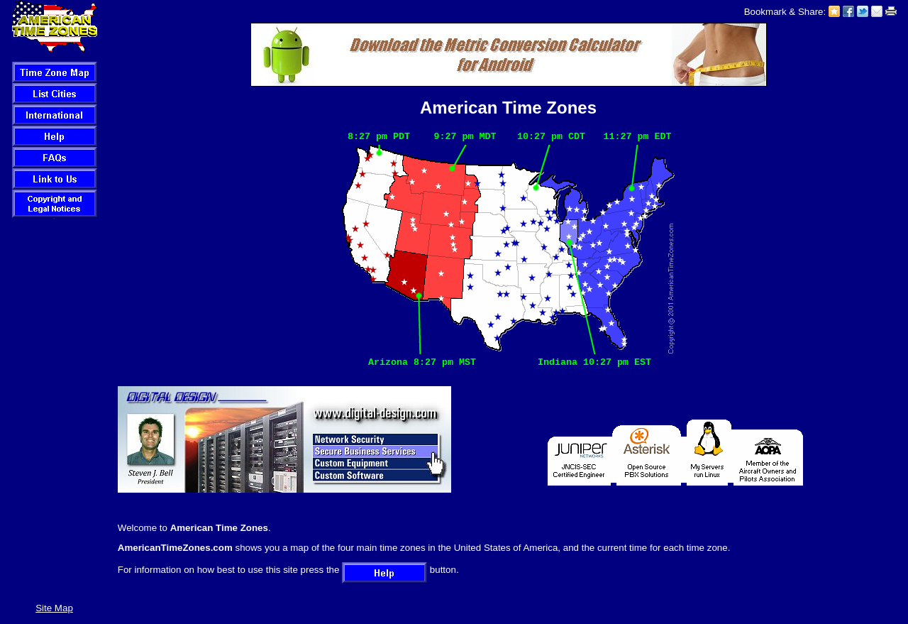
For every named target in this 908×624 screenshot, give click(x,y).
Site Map (54, 608)
